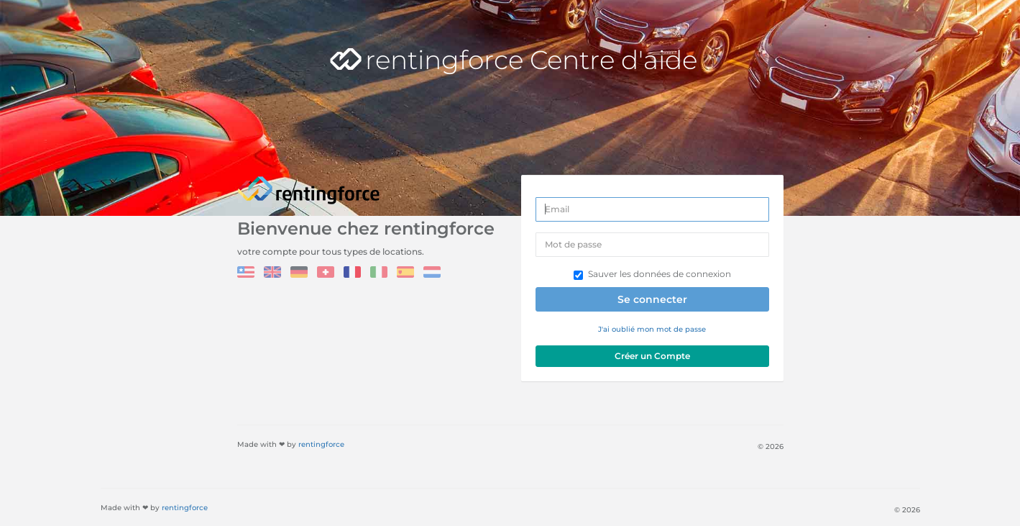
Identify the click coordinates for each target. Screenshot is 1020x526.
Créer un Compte (652, 355)
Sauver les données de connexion (652, 274)
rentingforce (321, 444)
